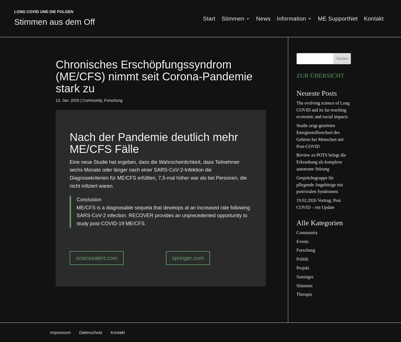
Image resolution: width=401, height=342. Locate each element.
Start (209, 19)
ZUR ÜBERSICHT (320, 75)
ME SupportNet (338, 19)
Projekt (303, 268)
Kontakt (374, 19)
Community (92, 100)
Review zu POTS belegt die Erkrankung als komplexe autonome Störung (321, 162)
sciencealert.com (97, 258)
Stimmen (232, 19)
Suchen (342, 58)
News (263, 19)
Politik (303, 259)
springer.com (188, 258)
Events (303, 241)
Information (291, 19)
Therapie (304, 294)
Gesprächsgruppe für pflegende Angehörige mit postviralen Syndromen (320, 184)
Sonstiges (305, 276)
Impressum (60, 332)
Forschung (113, 100)
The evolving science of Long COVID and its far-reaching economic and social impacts (323, 110)
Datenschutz (90, 332)
